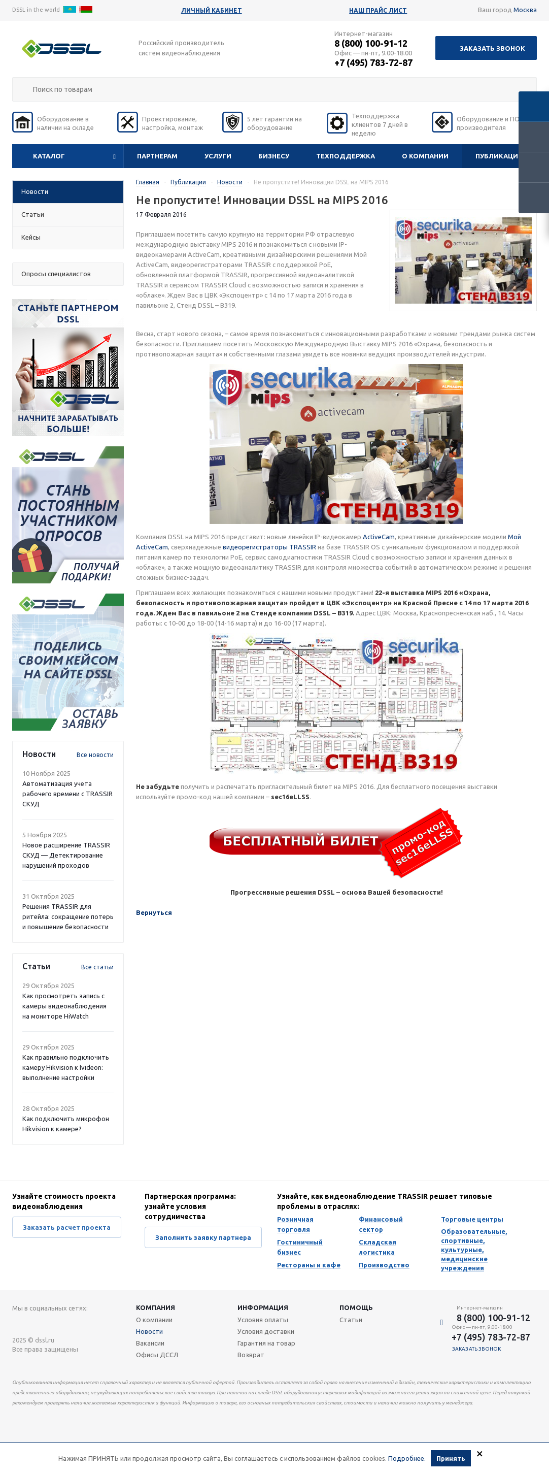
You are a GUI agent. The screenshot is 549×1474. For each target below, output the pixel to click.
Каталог (49, 155)
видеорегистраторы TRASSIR (269, 546)
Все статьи (97, 967)
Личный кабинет (211, 10)
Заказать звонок (492, 48)
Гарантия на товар (266, 1343)
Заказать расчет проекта (67, 1227)
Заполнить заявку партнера (203, 1237)
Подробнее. (407, 1458)
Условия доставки (265, 1331)
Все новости (95, 754)
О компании (425, 155)
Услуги (217, 155)
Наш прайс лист (378, 10)
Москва (525, 9)
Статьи (350, 1319)
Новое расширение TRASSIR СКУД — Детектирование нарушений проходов (66, 855)
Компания (155, 1307)
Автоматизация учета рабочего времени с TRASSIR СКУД (67, 793)
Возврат (250, 1354)
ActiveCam (379, 536)
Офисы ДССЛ (157, 1354)
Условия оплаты (262, 1319)
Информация (262, 1307)
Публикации (499, 155)
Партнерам (157, 155)
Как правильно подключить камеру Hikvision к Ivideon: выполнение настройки (65, 1067)
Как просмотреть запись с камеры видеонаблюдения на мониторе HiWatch (64, 1006)
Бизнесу (273, 155)
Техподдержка (345, 155)
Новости (149, 1331)
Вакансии (150, 1343)
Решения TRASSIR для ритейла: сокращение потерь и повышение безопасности (68, 916)
